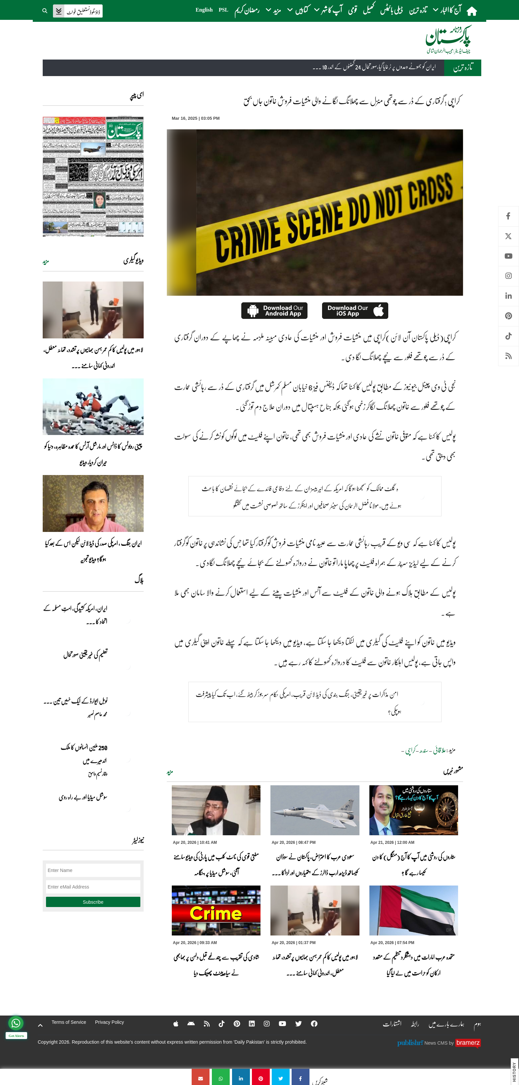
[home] (472, 11)
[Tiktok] (217, 1023)
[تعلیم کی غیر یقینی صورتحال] (127, 666)
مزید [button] (273, 9)
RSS (508, 356)
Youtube (508, 256)
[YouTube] (278, 1023)
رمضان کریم (247, 9)
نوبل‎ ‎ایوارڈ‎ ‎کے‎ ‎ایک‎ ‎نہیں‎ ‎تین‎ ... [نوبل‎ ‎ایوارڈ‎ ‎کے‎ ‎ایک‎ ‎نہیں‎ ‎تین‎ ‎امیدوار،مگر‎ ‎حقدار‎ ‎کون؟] (75, 701)
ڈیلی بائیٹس (391, 9)
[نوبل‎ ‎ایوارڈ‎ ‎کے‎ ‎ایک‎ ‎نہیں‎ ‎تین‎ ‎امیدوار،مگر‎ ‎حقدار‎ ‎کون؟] (127, 712)
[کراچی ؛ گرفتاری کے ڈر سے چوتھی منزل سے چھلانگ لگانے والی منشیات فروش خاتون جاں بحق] (300, 1077)
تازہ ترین (418, 9)
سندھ (424, 750)
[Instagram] (262, 1023)
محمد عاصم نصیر (97, 714)
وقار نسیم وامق (97, 774)
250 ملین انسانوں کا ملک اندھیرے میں (83, 754)
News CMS (436, 1043)
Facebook (508, 216)
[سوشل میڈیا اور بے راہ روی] (127, 808)
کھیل (368, 9)
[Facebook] (309, 1023)
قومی (352, 9)
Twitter (508, 236)
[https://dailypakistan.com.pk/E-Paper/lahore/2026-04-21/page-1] (93, 176)
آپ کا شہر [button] (328, 9)
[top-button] (40, 1025)
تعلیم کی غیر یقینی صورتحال (85, 654)
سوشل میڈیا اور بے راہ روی (82, 796)
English (204, 10)
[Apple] (171, 1023)
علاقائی (439, 750)
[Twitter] (294, 1023)
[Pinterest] (232, 1023)
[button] (45, 10)
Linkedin (508, 296)
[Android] (187, 1023)
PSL (223, 10)
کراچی (410, 750)
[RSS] (202, 1023)
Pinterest (508, 316)
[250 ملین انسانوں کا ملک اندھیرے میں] (127, 759)
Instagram (508, 276)
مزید (170, 771)
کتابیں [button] (297, 9)
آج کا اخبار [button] (447, 9)
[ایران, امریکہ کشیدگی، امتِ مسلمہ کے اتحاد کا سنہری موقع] (127, 620)
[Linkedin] (247, 1023)
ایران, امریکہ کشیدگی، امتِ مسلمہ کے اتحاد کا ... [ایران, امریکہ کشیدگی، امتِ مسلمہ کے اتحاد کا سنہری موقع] (75, 615)
